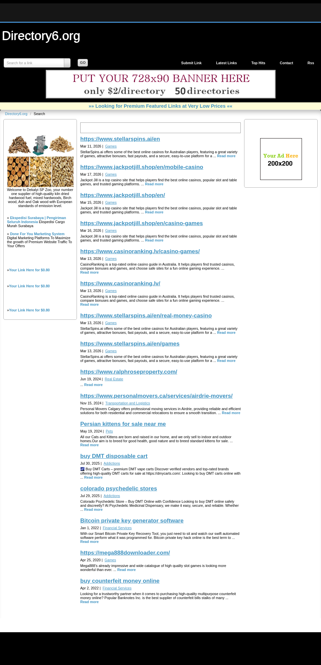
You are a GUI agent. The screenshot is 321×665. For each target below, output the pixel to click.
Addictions (112, 463)
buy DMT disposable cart (113, 456)
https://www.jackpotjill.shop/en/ (122, 195)
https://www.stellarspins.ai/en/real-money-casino (146, 315)
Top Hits (258, 63)
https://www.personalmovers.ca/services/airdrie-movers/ (156, 396)
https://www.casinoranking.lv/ (120, 283)
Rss (311, 63)
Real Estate (114, 379)
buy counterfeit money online (119, 581)
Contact (286, 63)
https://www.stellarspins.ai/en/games (130, 344)
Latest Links (226, 63)
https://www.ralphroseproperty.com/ (128, 372)
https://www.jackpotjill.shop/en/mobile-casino (141, 167)
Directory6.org (41, 35)
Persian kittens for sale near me (123, 424)
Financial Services (117, 528)
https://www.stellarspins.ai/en (120, 139)
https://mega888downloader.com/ (125, 553)
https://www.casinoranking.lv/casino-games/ (140, 251)
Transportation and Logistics (127, 403)
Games (110, 146)
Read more (226, 156)
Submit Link (191, 63)
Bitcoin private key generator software (132, 520)
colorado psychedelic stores (118, 488)
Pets (109, 431)
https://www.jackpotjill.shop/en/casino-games (141, 223)
